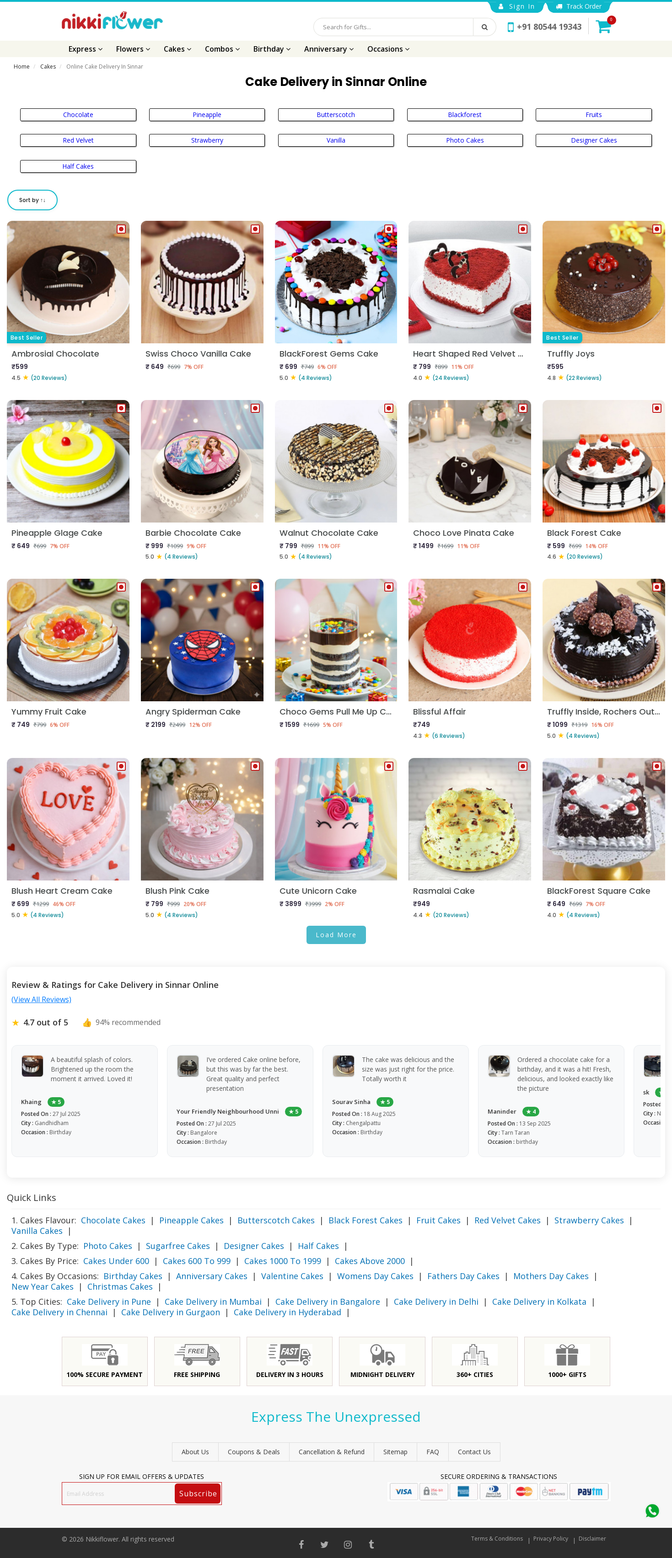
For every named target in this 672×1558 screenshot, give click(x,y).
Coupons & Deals (254, 1451)
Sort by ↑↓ (32, 200)
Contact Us (474, 1451)
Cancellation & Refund (332, 1451)
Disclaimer (592, 1538)
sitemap (395, 1451)
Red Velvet (78, 140)
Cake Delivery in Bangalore (327, 1301)
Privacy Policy (550, 1538)
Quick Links (31, 1197)
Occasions (388, 49)
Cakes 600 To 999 (197, 1260)
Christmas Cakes (120, 1286)
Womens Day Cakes (375, 1275)
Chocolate (78, 114)
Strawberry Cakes (589, 1220)
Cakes (177, 49)
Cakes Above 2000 (370, 1260)
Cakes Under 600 (116, 1260)
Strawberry (207, 140)
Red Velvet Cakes (507, 1220)
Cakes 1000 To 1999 (282, 1260)
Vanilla (336, 140)
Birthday (271, 49)
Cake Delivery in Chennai (59, 1312)
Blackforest (465, 114)
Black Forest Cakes (365, 1220)
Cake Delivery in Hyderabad (287, 1312)
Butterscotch (336, 114)
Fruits (594, 114)
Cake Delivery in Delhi (436, 1301)
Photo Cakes (465, 140)
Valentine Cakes (292, 1275)
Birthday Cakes (132, 1275)
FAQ (432, 1451)
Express (85, 49)
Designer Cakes (594, 140)
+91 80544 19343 (544, 26)
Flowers (133, 49)
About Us (195, 1451)
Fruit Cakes (438, 1220)
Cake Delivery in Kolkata (539, 1301)
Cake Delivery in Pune (109, 1301)
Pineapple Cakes (191, 1220)
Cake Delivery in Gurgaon (170, 1312)
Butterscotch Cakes (276, 1220)
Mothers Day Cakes (551, 1275)
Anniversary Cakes (211, 1275)
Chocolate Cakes (113, 1220)
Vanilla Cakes (37, 1230)
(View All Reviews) (41, 999)
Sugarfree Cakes (178, 1245)
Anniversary (329, 49)
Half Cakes (78, 166)
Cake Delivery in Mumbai (213, 1301)
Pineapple (207, 114)
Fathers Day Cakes (463, 1275)
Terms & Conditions (497, 1538)
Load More (336, 934)
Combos (222, 49)
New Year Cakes (42, 1286)
